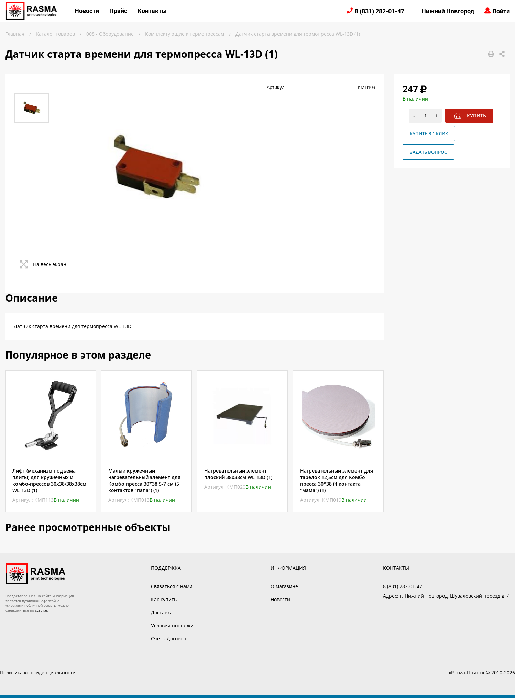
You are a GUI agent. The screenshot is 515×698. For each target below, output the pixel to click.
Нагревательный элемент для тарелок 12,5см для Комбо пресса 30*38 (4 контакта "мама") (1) (336, 480)
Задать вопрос (428, 152)
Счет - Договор (168, 638)
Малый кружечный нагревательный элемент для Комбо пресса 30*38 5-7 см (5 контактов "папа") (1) (144, 480)
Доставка (162, 612)
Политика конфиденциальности (38, 672)
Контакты (152, 10)
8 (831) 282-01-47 (379, 11)
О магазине (284, 586)
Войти (501, 11)
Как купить (164, 599)
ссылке (41, 610)
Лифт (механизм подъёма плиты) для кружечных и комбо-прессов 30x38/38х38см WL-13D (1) (49, 480)
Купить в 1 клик (429, 133)
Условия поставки (172, 625)
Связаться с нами (172, 586)
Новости (87, 10)
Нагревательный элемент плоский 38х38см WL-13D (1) (238, 473)
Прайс (118, 10)
